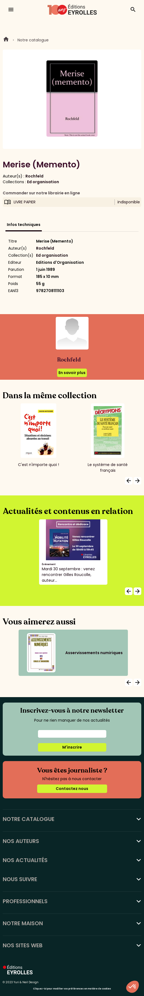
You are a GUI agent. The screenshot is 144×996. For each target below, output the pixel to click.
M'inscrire (72, 747)
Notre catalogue (33, 40)
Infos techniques (23, 224)
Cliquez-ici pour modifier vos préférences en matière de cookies (72, 988)
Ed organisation (43, 182)
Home (6, 40)
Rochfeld (34, 176)
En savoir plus (72, 372)
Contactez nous (72, 788)
